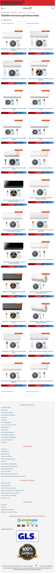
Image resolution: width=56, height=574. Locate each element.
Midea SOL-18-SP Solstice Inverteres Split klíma (41, 381)
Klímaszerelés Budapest (7, 435)
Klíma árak (4, 420)
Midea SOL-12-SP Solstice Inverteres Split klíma (41, 167)
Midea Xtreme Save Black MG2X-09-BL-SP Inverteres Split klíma (14, 200)
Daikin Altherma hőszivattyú (8, 488)
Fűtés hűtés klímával (6, 456)
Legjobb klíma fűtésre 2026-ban (9, 466)
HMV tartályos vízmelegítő (8, 415)
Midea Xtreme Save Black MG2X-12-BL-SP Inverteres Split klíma (14, 262)
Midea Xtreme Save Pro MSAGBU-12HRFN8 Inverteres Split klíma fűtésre (14, 230)
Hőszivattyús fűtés (6, 407)
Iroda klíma (4, 417)
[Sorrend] (40, 23)
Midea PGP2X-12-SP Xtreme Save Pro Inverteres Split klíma (41, 230)
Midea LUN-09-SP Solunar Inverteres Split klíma (41, 49)
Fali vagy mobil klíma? (7, 412)
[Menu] (3, 8)
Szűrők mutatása (6, 20)
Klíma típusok (4, 430)
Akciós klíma (4, 410)
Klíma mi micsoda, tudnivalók (8, 425)
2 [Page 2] (27, 27)
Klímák (8, 12)
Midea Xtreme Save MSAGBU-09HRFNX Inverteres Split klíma (14, 49)
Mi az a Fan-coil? (5, 498)
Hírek (22, 1)
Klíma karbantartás (6, 422)
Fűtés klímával (5, 451)
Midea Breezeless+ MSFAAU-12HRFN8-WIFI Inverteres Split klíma (41, 322)
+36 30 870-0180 (16, 1)
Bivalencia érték (5, 454)
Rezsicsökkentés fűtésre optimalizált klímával (13, 476)
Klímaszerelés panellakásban (8, 437)
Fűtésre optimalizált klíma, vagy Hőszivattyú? (13, 490)
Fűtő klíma (4, 461)
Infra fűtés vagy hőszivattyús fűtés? (10, 493)
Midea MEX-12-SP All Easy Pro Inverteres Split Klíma (14, 352)
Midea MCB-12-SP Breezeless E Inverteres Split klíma (41, 109)
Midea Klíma (14, 12)
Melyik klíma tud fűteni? (7, 469)
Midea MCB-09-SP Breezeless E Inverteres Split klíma (14, 109)
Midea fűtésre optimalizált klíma (9, 474)
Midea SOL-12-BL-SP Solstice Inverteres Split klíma (13, 322)
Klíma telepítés (5, 427)
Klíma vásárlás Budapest (7, 432)
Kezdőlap (3, 12)
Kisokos (13, 4)
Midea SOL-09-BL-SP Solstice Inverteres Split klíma (13, 292)
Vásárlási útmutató (5, 4)
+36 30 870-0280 (5, 1)
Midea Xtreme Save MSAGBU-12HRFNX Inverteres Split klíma (41, 79)
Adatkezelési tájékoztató (7, 509)
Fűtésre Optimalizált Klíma (8, 459)
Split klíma (4, 442)
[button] (52, 8)
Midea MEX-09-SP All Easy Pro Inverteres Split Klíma (14, 168)
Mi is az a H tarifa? (6, 471)
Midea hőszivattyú (6, 483)
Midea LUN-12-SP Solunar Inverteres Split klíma (14, 78)
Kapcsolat (19, 4)
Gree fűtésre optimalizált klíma (9, 464)
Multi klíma (4, 449)
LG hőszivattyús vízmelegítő (8, 495)
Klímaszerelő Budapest (7, 440)
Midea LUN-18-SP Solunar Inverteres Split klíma (41, 351)
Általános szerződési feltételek (9, 512)
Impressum (4, 504)
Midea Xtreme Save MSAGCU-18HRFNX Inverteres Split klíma (14, 381)
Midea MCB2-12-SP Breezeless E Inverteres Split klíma (14, 139)
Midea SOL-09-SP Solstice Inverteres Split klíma (41, 259)
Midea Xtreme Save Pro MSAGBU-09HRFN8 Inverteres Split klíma (41, 198)
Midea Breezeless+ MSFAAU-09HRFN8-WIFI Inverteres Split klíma (41, 292)
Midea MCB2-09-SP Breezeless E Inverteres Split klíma (41, 139)
